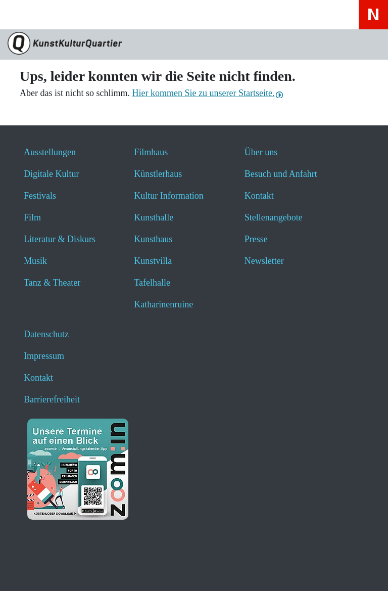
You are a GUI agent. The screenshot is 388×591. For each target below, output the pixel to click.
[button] (31, 569)
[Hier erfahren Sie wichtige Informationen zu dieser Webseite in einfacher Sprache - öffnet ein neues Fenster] (130, 14)
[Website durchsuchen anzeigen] (50, 14)
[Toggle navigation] (21, 18)
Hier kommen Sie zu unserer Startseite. (203, 93)
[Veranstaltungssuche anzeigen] (77, 14)
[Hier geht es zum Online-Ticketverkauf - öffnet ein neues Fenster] (103, 14)
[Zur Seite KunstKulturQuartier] (194, 44)
